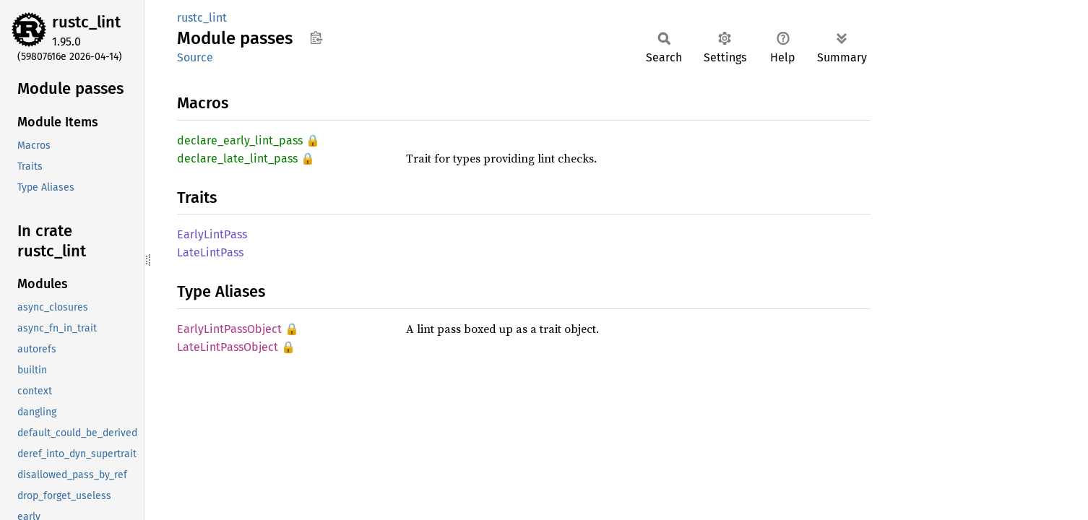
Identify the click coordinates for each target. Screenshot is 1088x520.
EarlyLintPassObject (229, 329)
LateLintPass (210, 252)
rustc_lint (86, 22)
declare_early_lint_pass (240, 140)
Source (195, 57)
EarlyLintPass (212, 234)
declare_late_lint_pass (237, 158)
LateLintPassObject (227, 347)
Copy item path (316, 37)
